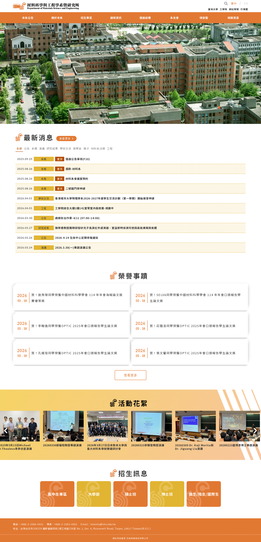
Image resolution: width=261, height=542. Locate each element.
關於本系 (57, 18)
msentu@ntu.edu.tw (103, 524)
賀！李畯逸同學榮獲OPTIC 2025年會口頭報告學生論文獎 (74, 326)
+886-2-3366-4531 (31, 524)
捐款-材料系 (73, 169)
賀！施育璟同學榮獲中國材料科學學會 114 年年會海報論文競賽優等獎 (77, 298)
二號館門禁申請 (75, 188)
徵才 (86, 148)
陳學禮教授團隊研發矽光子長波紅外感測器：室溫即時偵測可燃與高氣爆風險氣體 (106, 228)
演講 (42, 148)
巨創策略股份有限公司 (137, 538)
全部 (19, 148)
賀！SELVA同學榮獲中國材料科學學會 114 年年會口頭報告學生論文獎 (195, 298)
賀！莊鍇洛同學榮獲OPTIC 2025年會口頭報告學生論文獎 (193, 326)
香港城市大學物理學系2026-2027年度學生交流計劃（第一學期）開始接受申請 (104, 198)
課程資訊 (116, 18)
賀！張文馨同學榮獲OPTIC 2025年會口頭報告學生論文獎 (193, 353)
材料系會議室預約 (77, 179)
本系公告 (27, 18)
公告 (27, 148)
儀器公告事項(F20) (78, 159)
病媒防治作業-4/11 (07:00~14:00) (77, 218)
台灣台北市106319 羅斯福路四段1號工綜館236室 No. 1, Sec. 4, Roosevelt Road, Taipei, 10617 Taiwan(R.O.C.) (85, 528)
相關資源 (233, 18)
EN (246, 3)
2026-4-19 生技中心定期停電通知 (76, 238)
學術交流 (65, 148)
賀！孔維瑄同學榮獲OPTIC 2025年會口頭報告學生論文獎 (74, 353)
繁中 (234, 3)
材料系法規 (98, 148)
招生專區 (86, 18)
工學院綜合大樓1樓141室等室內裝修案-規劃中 (84, 208)
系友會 (174, 18)
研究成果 (52, 148)
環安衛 (204, 18)
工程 (110, 148)
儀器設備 (145, 18)
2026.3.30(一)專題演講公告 (73, 247)
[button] (6, 430)
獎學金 (77, 148)
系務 (34, 148)
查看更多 (67, 139)
